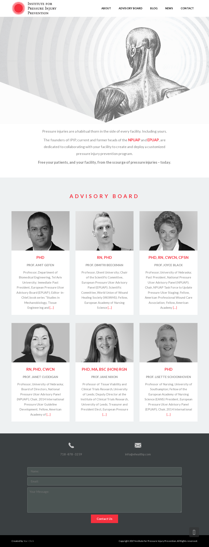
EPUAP (153, 140)
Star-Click (29, 541)
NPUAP (134, 140)
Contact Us (104, 518)
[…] (51, 307)
